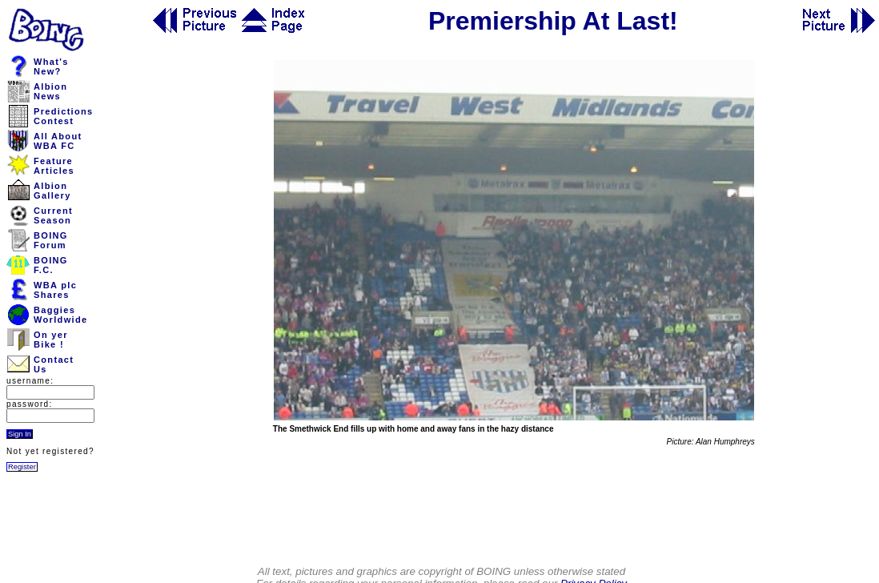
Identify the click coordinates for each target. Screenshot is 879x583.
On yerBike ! (51, 339)
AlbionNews (50, 91)
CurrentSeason (53, 215)
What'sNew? (51, 66)
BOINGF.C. (51, 265)
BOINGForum (51, 240)
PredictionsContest (64, 116)
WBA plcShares (55, 290)
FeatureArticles (54, 165)
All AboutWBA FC (58, 141)
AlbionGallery (52, 190)
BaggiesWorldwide (60, 314)
